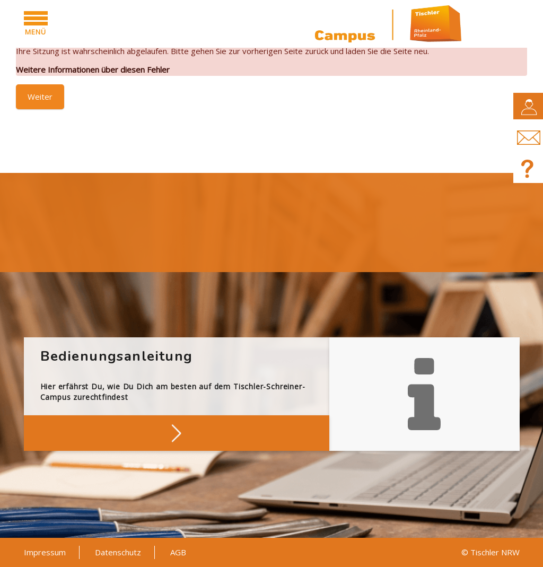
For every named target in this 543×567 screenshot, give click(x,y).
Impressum (45, 552)
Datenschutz (118, 552)
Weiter (40, 96)
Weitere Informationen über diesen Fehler (93, 69)
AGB (178, 552)
